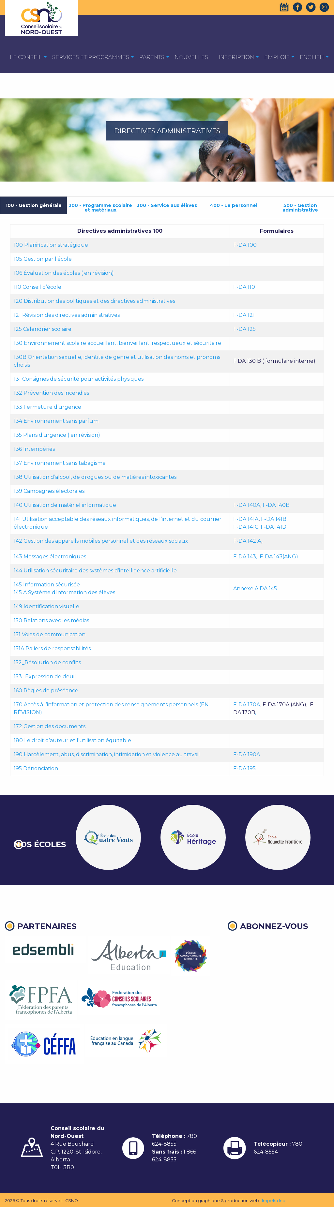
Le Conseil (26, 57)
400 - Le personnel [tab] (233, 205)
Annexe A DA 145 (255, 588)
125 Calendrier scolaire (42, 329)
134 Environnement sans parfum (56, 421)
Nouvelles (191, 57)
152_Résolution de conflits (47, 662)
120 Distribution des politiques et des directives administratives (94, 301)
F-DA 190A (246, 754)
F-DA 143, (245, 556)
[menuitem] (26, 57)
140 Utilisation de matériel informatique (65, 505)
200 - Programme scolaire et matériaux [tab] (100, 207)
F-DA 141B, (275, 519)
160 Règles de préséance (46, 690)
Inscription (236, 57)
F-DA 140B (276, 505)
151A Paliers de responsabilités (52, 648)
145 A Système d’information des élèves (64, 592)
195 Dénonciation (36, 768)
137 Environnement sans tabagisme (60, 463)
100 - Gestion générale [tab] (34, 205)
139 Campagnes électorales (49, 491)
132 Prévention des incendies (51, 393)
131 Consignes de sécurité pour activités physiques (79, 379)
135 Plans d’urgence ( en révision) (57, 435)
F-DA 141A (246, 519)
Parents (151, 57)
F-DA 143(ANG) (279, 556)
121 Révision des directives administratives (67, 315)
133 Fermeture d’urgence (48, 407)
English (312, 57)
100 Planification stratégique (51, 245)
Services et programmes (90, 57)
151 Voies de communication (49, 634)
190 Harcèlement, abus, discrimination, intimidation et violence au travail (107, 754)
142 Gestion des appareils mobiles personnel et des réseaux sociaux (101, 541)
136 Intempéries (34, 449)
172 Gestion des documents (49, 726)
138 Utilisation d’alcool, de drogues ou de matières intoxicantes (95, 477)
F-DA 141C (245, 527)
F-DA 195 (244, 768)
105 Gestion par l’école (43, 259)
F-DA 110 (244, 287)
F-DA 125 (244, 329)
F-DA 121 (244, 315)
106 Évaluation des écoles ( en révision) (64, 273)
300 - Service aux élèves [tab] (167, 205)
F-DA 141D (273, 527)
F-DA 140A (246, 505)
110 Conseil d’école (37, 287)
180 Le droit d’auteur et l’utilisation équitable (72, 740)
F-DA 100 (245, 245)
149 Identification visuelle (46, 606)
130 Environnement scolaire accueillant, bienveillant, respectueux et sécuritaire (117, 343)
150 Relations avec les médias (51, 620)
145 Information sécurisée (47, 584)
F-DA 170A (246, 704)
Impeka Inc (273, 1200)
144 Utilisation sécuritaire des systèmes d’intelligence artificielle (95, 570)
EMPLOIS (277, 57)
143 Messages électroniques (50, 556)
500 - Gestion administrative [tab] (300, 207)
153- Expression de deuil (45, 676)
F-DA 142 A (247, 541)
